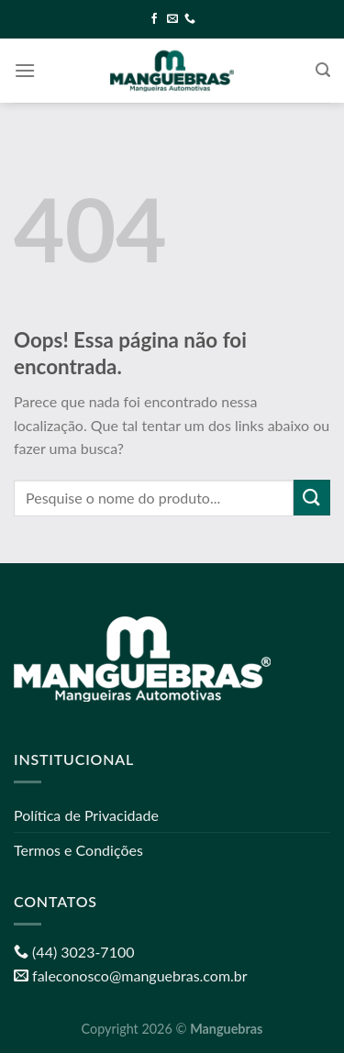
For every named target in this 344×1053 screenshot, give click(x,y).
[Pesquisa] (323, 70)
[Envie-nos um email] (172, 19)
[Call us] (189, 19)
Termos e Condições (78, 850)
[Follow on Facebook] (154, 19)
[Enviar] (312, 497)
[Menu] (25, 70)
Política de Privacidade (86, 815)
